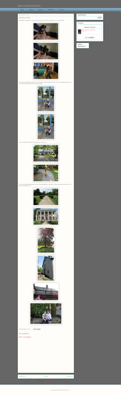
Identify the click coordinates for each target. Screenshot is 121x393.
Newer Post (22, 376)
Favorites (51, 10)
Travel (61, 10)
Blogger (68, 390)
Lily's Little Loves (29, 5)
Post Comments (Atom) (49, 380)
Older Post (70, 376)
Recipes (40, 10)
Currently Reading (89, 27)
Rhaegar (83, 31)
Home (22, 10)
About (31, 10)
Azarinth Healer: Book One (88, 30)
